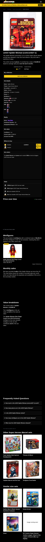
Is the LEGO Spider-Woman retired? (15, 347)
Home (4, 9)
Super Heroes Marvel (17, 9)
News (2, 493)
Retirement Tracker (5, 509)
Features (3, 501)
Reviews (3, 497)
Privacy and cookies (5, 503)
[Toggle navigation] (41, 2)
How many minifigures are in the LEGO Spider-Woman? (20, 352)
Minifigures (3, 521)
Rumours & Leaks (5, 499)
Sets (2, 519)
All (1, 517)
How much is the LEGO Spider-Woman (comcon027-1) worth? (22, 337)
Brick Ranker (5, 480)
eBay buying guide (5, 511)
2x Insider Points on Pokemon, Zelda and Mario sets (14, 5)
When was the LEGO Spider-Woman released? (18, 357)
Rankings (9, 9)
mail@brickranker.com (6, 485)
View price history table (9, 229)
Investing (3, 495)
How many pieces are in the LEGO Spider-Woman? (19, 342)
